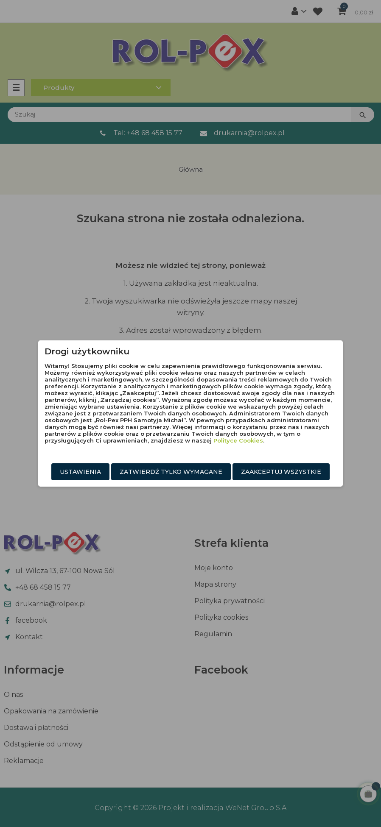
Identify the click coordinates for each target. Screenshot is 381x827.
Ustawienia (80, 472)
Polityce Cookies (238, 440)
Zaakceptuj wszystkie (281, 472)
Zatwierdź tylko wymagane (171, 472)
